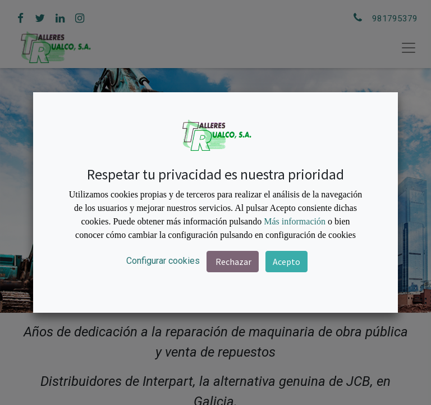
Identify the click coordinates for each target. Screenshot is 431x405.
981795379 (395, 19)
